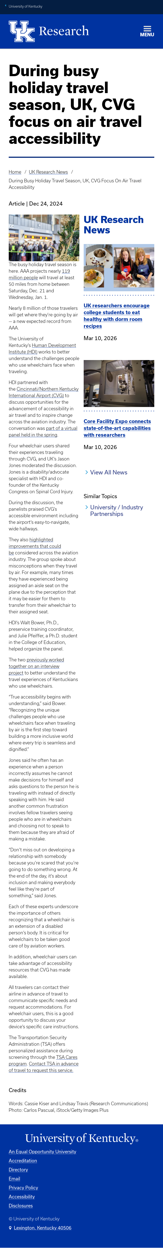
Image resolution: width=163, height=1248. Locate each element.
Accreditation (23, 1160)
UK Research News (48, 172)
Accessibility (22, 1196)
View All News (108, 472)
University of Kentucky (25, 6)
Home (15, 172)
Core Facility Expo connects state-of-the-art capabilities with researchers (117, 428)
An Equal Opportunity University (42, 1151)
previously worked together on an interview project (36, 666)
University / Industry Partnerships (116, 510)
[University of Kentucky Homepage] (81, 1139)
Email (14, 1178)
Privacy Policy (23, 1187)
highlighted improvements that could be (35, 546)
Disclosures (21, 1205)
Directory (18, 1169)
